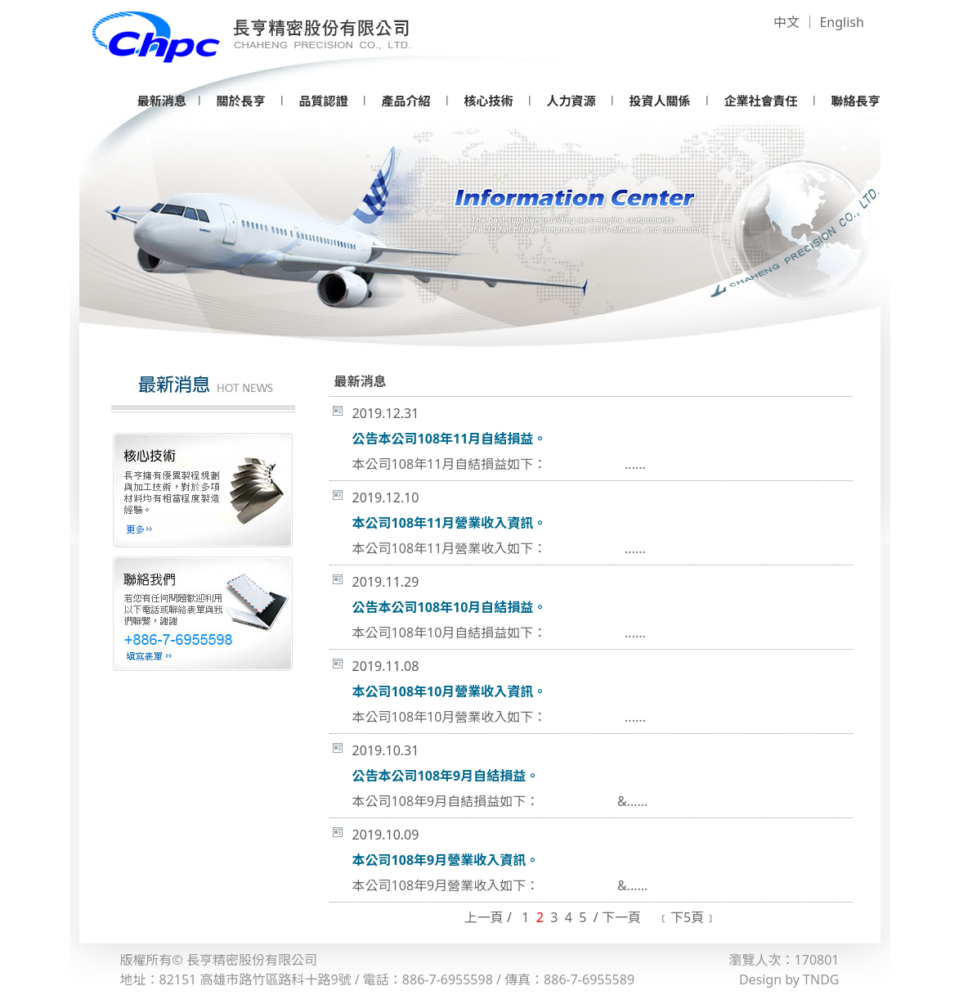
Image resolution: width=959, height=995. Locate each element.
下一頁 (621, 917)
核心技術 (488, 100)
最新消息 (161, 100)
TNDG (821, 979)
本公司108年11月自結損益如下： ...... (499, 464)
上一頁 (484, 917)
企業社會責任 (760, 100)
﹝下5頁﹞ (687, 917)
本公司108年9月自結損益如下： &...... (500, 801)
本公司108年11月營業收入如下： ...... (499, 548)
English (841, 22)
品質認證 (322, 100)
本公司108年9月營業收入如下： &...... (500, 885)
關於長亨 (240, 100)
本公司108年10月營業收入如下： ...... (499, 717)
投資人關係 (659, 100)
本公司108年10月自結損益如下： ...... (499, 633)
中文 (786, 22)
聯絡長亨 (855, 100)
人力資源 (570, 100)
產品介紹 (405, 100)
